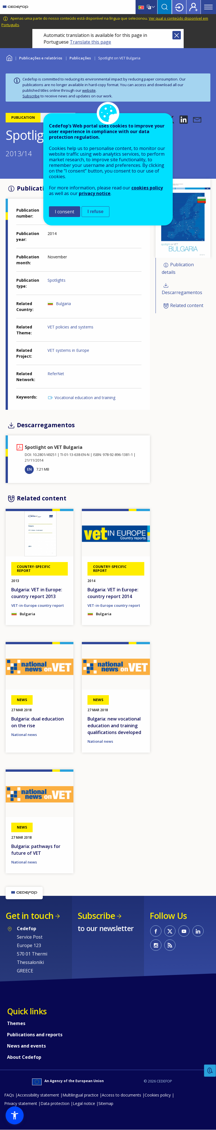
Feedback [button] (210, 1071)
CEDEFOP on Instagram (155, 945)
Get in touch (29, 915)
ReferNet (56, 373)
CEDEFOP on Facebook (155, 931)
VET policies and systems (70, 327)
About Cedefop (24, 1057)
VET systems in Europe (68, 350)
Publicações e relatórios (40, 58)
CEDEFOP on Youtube (184, 931)
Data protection (54, 1103)
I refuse (95, 211)
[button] (183, 119)
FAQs (9, 1095)
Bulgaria (63, 303)
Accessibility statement (38, 1095)
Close (176, 35)
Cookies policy (158, 1095)
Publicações (80, 58)
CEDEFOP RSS (170, 945)
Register (193, 7)
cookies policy (147, 188)
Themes (16, 1023)
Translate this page (90, 42)
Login (179, 7)
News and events (26, 1046)
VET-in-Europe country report (37, 605)
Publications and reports (34, 1034)
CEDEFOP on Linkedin (198, 931)
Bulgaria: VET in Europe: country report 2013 (36, 593)
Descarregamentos (182, 292)
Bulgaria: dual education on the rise (37, 722)
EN (29, 469)
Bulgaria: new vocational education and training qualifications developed (114, 725)
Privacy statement (20, 1103)
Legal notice (84, 1103)
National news (24, 734)
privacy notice (95, 193)
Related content (186, 305)
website (89, 90)
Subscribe (31, 96)
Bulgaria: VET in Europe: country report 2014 (112, 593)
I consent (64, 212)
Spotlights (57, 280)
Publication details (178, 268)
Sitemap (105, 1103)
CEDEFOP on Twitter (170, 931)
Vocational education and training (85, 397)
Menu (208, 7)
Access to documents (121, 1095)
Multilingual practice (80, 1095)
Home (9, 57)
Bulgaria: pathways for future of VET (35, 849)
